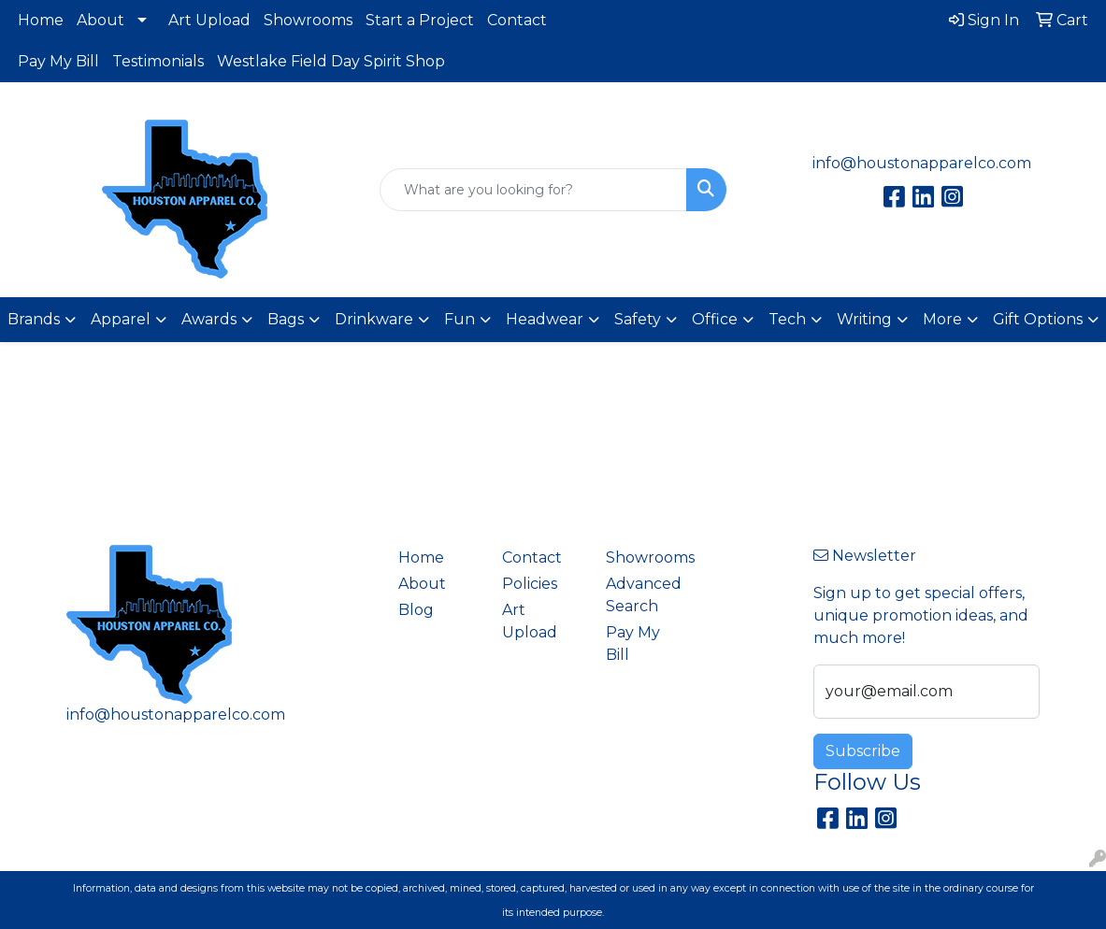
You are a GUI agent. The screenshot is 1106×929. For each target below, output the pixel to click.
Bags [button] (285, 319)
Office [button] (715, 319)
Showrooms (308, 20)
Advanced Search (644, 595)
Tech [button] (787, 319)
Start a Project (420, 20)
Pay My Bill (58, 61)
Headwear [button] (544, 319)
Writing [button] (864, 319)
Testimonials (158, 61)
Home (41, 20)
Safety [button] (637, 319)
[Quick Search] (533, 189)
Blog (416, 610)
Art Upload (209, 20)
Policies (529, 584)
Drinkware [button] (374, 319)
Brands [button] (33, 319)
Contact (517, 20)
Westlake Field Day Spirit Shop (331, 61)
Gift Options (1038, 319)
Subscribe (863, 751)
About (100, 20)
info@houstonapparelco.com (921, 163)
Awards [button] (209, 319)
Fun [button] (459, 319)
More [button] (942, 319)
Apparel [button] (121, 319)
